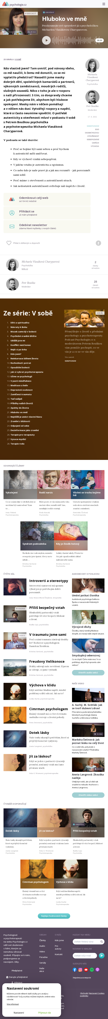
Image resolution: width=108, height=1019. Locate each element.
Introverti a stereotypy (48, 580)
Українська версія (82, 977)
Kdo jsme (59, 940)
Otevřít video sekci (88, 795)
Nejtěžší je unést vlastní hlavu (26, 416)
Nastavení (19, 1012)
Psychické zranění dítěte (23, 336)
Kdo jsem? (16, 354)
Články (42, 940)
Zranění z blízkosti (20, 421)
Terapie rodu (17, 443)
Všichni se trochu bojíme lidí (87, 494)
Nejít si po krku (19, 349)
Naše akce (41, 969)
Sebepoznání (93, 126)
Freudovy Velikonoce (47, 661)
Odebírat (101, 955)
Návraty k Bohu (19, 327)
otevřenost (93, 136)
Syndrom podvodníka (34, 543)
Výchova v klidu (42, 685)
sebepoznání (93, 140)
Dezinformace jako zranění (25, 430)
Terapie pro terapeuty (23, 434)
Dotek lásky (39, 732)
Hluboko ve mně (19, 412)
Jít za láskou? (40, 756)
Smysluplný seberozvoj (86, 655)
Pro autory (58, 947)
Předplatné (17, 970)
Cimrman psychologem (48, 709)
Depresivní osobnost (22, 389)
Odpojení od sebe (20, 425)
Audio (42, 945)
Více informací (13, 1004)
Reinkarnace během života (24, 358)
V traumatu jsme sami (47, 634)
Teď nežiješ (16, 398)
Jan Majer (9, 32)
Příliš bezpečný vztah (47, 607)
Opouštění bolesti (20, 367)
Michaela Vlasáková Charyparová (92, 77)
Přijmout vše (44, 1012)
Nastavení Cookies (96, 993)
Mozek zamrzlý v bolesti (23, 331)
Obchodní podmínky (84, 994)
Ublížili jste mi (18, 340)
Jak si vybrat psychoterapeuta (27, 371)
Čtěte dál (9, 574)
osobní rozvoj (92, 133)
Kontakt (58, 954)
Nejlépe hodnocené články (54, 916)
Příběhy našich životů (22, 403)
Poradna (43, 957)
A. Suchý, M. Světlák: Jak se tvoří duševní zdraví (87, 706)
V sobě (18, 59)
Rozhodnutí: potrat (21, 363)
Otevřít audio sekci (88, 672)
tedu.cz (25, 269)
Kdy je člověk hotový (67, 543)
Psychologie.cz (14, 4)
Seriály (42, 962)
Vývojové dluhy (81, 626)
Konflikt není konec (21, 345)
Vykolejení (12, 492)
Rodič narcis (46, 492)
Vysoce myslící (18, 439)
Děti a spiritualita (20, 322)
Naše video (78, 683)
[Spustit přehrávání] (46, 40)
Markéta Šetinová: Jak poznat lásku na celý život (88, 741)
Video (42, 951)
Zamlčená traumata (21, 394)
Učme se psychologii (21, 376)
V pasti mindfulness (21, 380)
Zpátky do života (20, 407)
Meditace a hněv (19, 385)
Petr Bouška (92, 106)
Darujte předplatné (17, 977)
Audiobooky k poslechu (86, 574)
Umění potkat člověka (85, 595)
